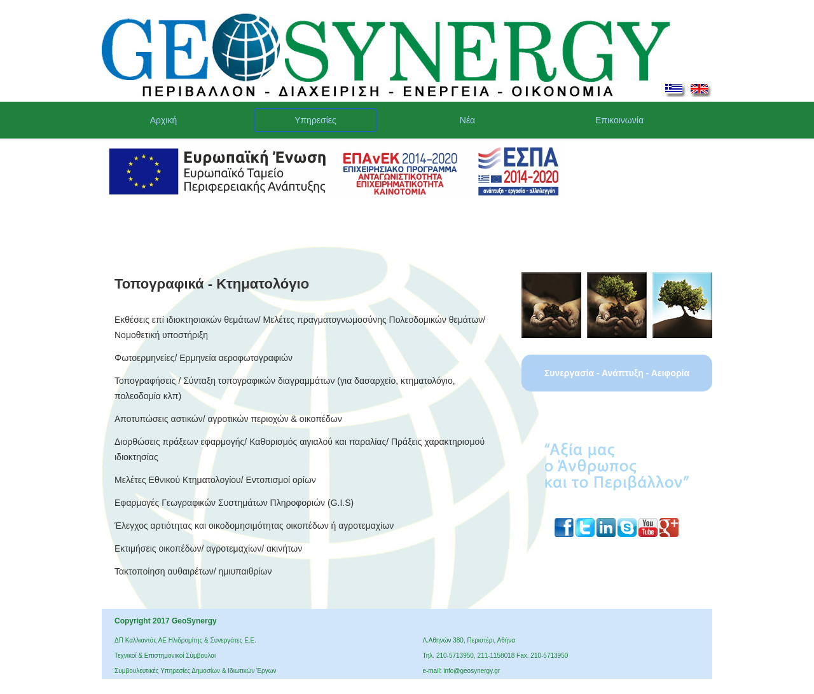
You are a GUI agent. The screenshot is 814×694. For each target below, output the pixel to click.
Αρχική (163, 120)
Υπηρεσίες (315, 120)
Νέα (467, 120)
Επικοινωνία (619, 120)
